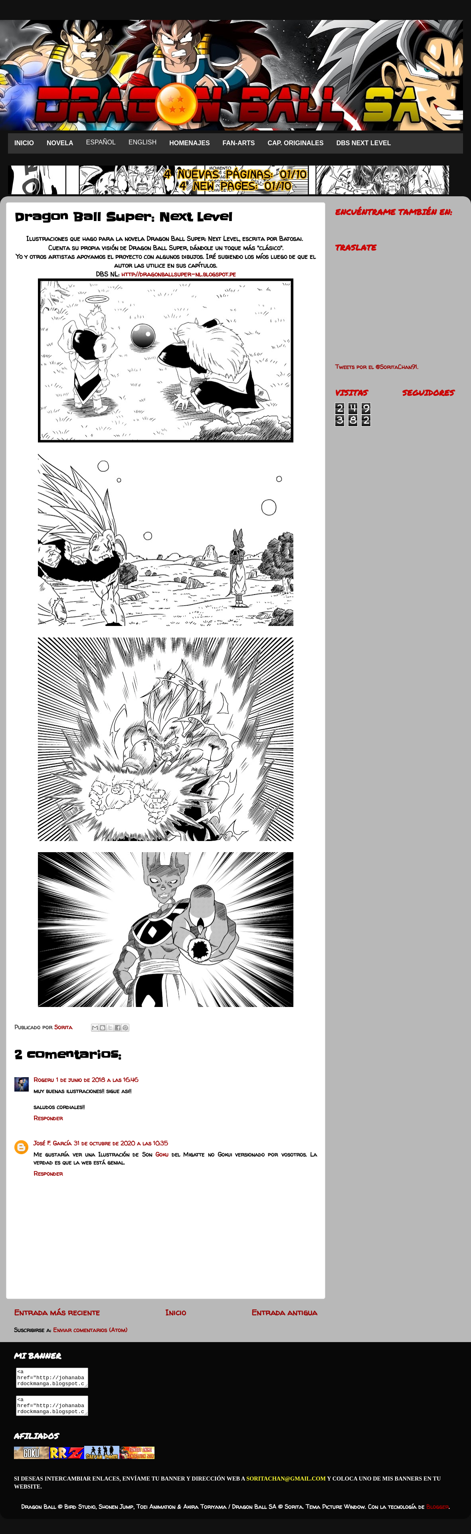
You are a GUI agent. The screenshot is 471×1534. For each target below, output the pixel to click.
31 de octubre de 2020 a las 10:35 (121, 1143)
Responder (48, 1118)
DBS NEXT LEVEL (363, 143)
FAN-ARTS (239, 143)
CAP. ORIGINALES (295, 143)
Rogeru (44, 1080)
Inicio (175, 1312)
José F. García (52, 1143)
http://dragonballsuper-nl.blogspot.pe (178, 274)
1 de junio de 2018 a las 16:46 (97, 1080)
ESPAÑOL (101, 142)
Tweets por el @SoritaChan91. (376, 367)
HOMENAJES (189, 143)
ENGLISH (142, 142)
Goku (161, 1155)
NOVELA (60, 143)
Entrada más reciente (57, 1312)
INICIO (24, 143)
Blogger (437, 1514)
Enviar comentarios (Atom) (90, 1330)
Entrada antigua (284, 1312)
